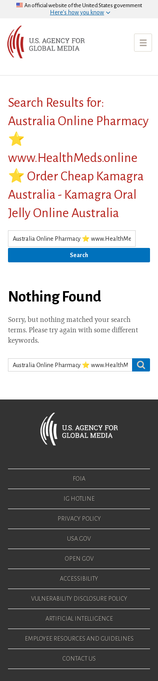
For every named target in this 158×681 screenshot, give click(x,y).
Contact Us (79, 658)
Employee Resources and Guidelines (79, 638)
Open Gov (79, 558)
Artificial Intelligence (79, 618)
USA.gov (79, 538)
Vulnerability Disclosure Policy (79, 598)
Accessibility (79, 578)
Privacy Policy (79, 518)
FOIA (79, 478)
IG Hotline (79, 498)
